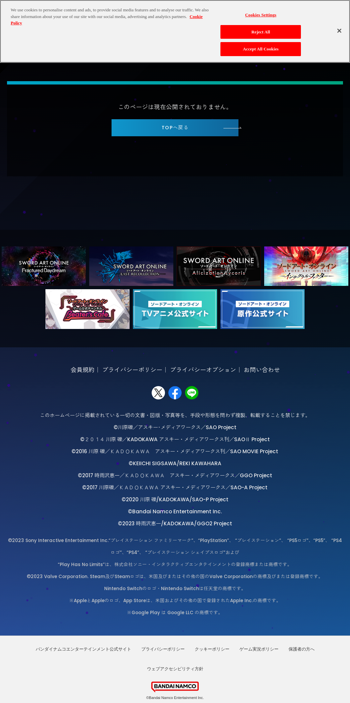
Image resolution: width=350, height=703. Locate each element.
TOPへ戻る (175, 127)
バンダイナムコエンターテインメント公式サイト (83, 649)
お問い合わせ (262, 370)
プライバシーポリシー (132, 370)
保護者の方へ (302, 649)
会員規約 (82, 370)
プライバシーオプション (203, 370)
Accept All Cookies (261, 45)
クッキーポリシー (212, 649)
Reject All (260, 27)
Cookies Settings (260, 10)
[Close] (339, 26)
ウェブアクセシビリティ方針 (175, 668)
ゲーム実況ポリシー (259, 649)
